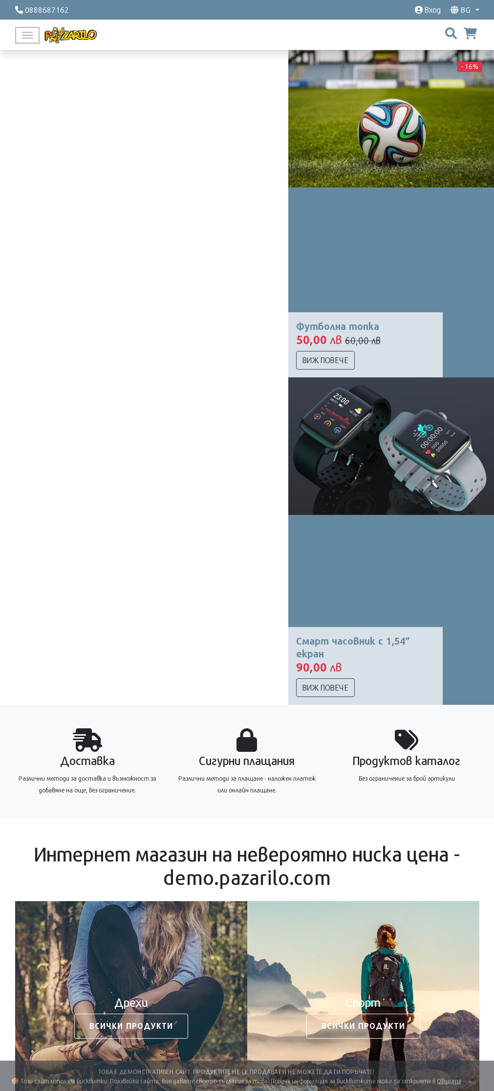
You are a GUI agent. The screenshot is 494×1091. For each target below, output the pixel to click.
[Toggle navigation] (27, 35)
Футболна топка (337, 326)
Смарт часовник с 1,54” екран (352, 647)
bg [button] (462, 9)
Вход (428, 9)
